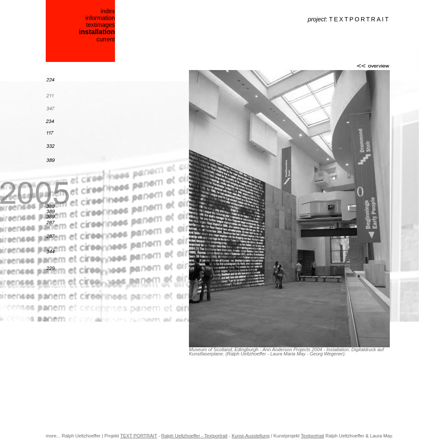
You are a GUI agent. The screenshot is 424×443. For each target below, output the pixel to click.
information (100, 18)
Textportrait (312, 435)
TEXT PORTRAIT (138, 435)
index (108, 11)
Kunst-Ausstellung (251, 435)
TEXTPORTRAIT (359, 19)
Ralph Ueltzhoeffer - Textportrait (194, 435)
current (105, 39)
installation (97, 31)
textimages (100, 24)
